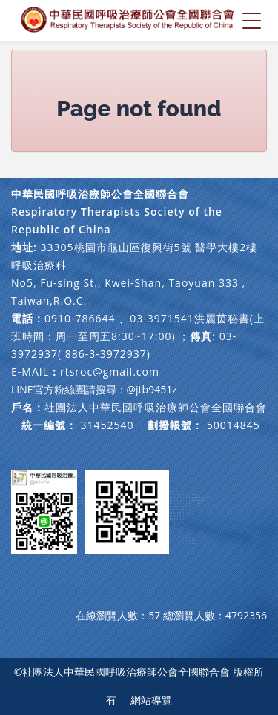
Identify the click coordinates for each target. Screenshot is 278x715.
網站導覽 (151, 700)
